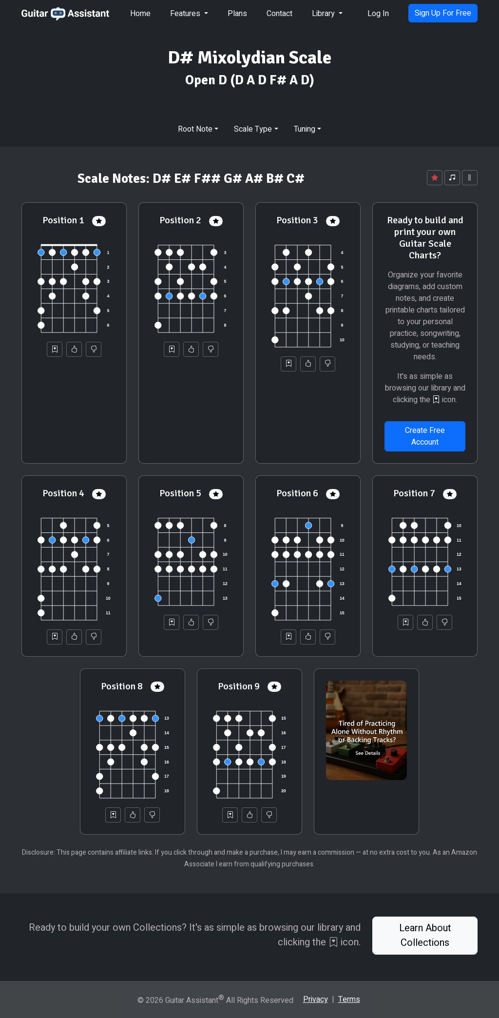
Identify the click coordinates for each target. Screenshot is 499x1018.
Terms (349, 999)
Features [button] (186, 14)
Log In (378, 14)
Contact (279, 14)
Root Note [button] (195, 129)
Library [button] (324, 14)
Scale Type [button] (253, 129)
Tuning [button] (304, 129)
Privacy (315, 999)
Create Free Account (425, 436)
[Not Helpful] (93, 349)
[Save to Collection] (54, 349)
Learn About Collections (425, 935)
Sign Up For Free (443, 13)
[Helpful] (74, 349)
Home (140, 14)
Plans (237, 14)
